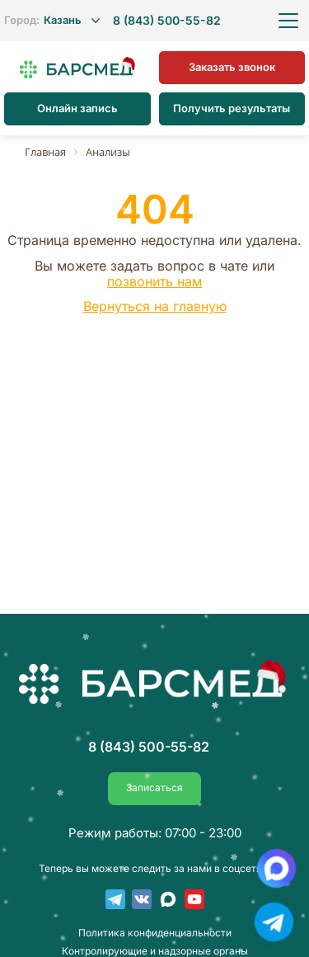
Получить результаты (231, 108)
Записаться (154, 787)
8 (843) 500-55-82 (167, 20)
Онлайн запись (77, 108)
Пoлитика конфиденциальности (155, 933)
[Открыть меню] (288, 20)
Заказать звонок (232, 66)
